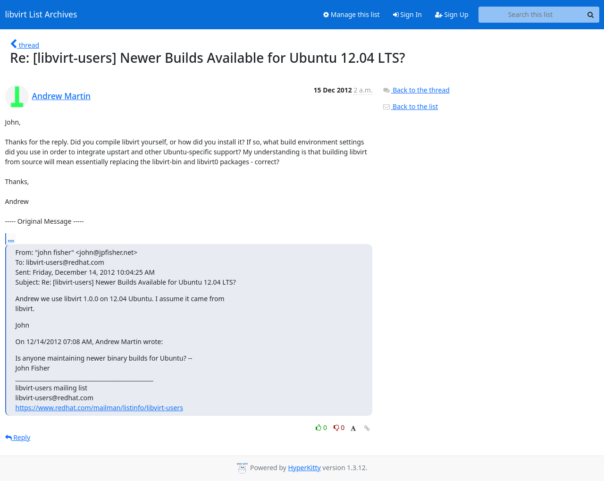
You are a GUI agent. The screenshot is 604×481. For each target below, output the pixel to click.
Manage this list (351, 14)
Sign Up (452, 14)
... (11, 238)
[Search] (590, 15)
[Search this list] (530, 15)
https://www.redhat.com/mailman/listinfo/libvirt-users (99, 407)
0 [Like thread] (322, 427)
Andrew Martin (61, 95)
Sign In (407, 14)
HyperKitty (304, 467)
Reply (18, 437)
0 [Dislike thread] (339, 427)
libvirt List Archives (41, 14)
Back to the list (410, 106)
